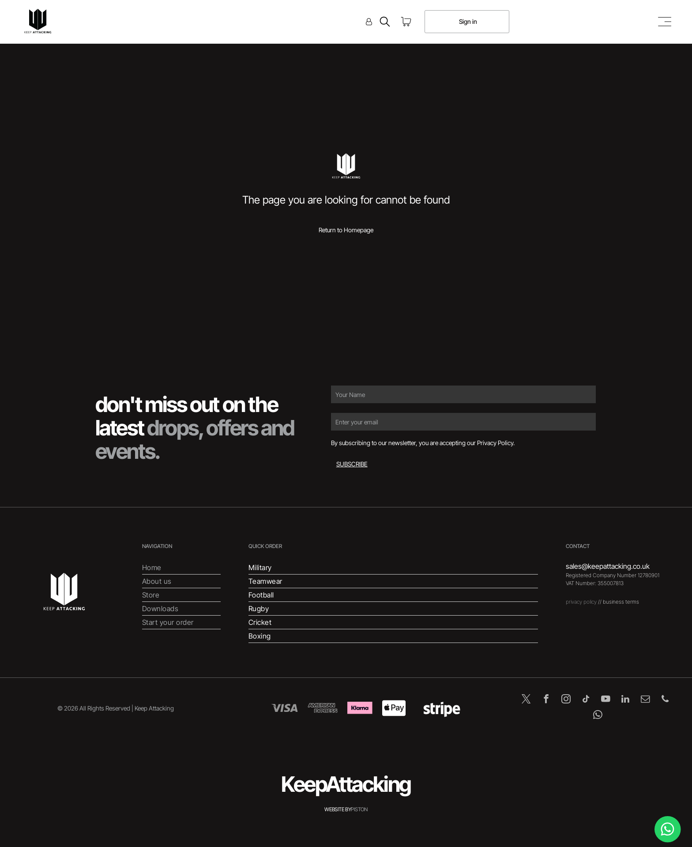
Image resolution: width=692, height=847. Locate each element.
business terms (621, 601)
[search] (385, 22)
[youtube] (606, 700)
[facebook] (546, 700)
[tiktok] (586, 700)
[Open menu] (664, 21)
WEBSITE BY (337, 809)
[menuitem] (181, 568)
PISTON (359, 809)
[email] (645, 700)
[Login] (369, 21)
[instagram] (566, 700)
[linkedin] (625, 700)
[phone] (665, 700)
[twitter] (526, 700)
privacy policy (581, 601)
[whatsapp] (598, 716)
